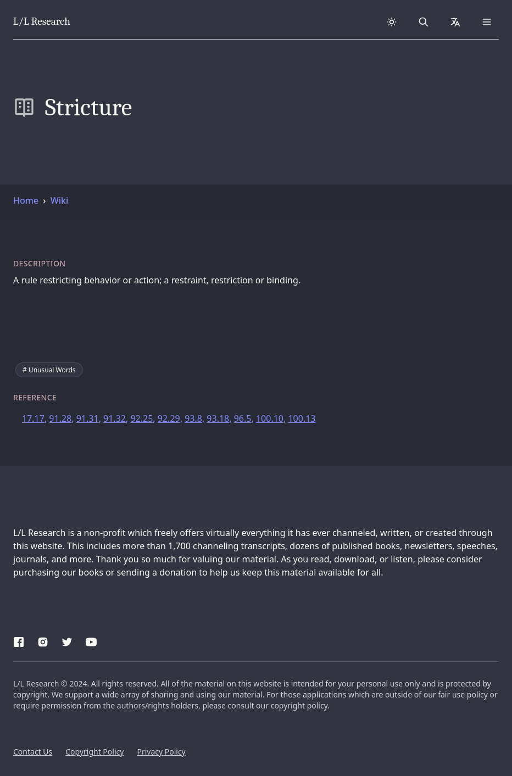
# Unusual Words (49, 370)
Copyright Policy (94, 751)
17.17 (33, 418)
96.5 (243, 418)
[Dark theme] (391, 22)
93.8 (193, 418)
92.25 (141, 418)
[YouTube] (91, 640)
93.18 (218, 418)
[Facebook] (18, 640)
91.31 (87, 418)
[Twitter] (67, 640)
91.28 (60, 418)
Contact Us (32, 751)
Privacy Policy (161, 751)
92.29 (169, 418)
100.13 (301, 418)
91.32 (114, 418)
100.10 (269, 418)
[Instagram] (42, 640)
